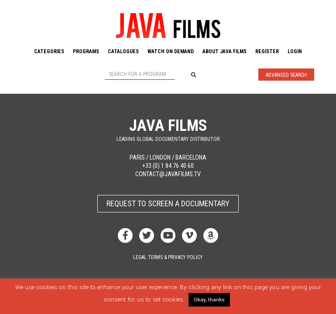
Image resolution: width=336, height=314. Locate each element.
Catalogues (123, 51)
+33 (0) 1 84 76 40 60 (168, 166)
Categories (49, 51)
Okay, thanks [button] (209, 300)
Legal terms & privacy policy (168, 257)
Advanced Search (286, 75)
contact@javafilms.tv (168, 174)
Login (295, 51)
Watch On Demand (170, 51)
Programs (86, 51)
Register (267, 51)
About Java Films (224, 51)
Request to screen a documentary (168, 203)
